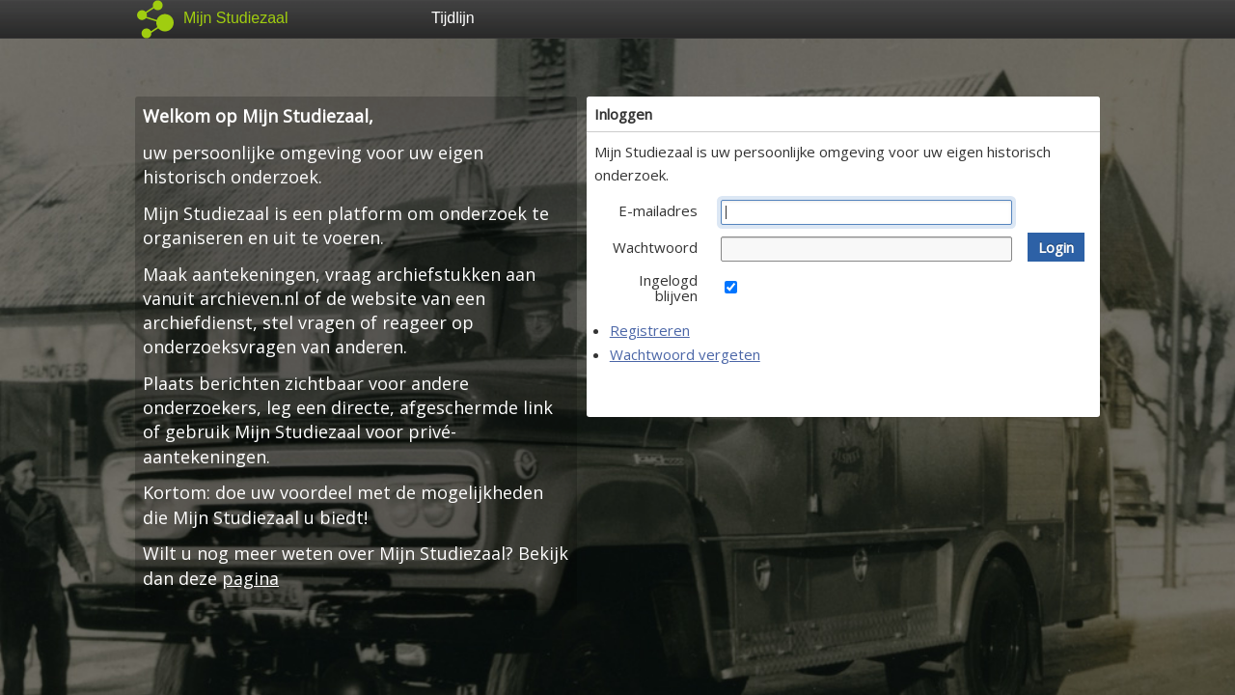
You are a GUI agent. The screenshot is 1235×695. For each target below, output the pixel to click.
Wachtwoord (655, 247)
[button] (1056, 247)
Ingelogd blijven (668, 287)
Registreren (650, 330)
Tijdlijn (453, 18)
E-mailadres (658, 210)
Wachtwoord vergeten (685, 354)
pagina (250, 578)
